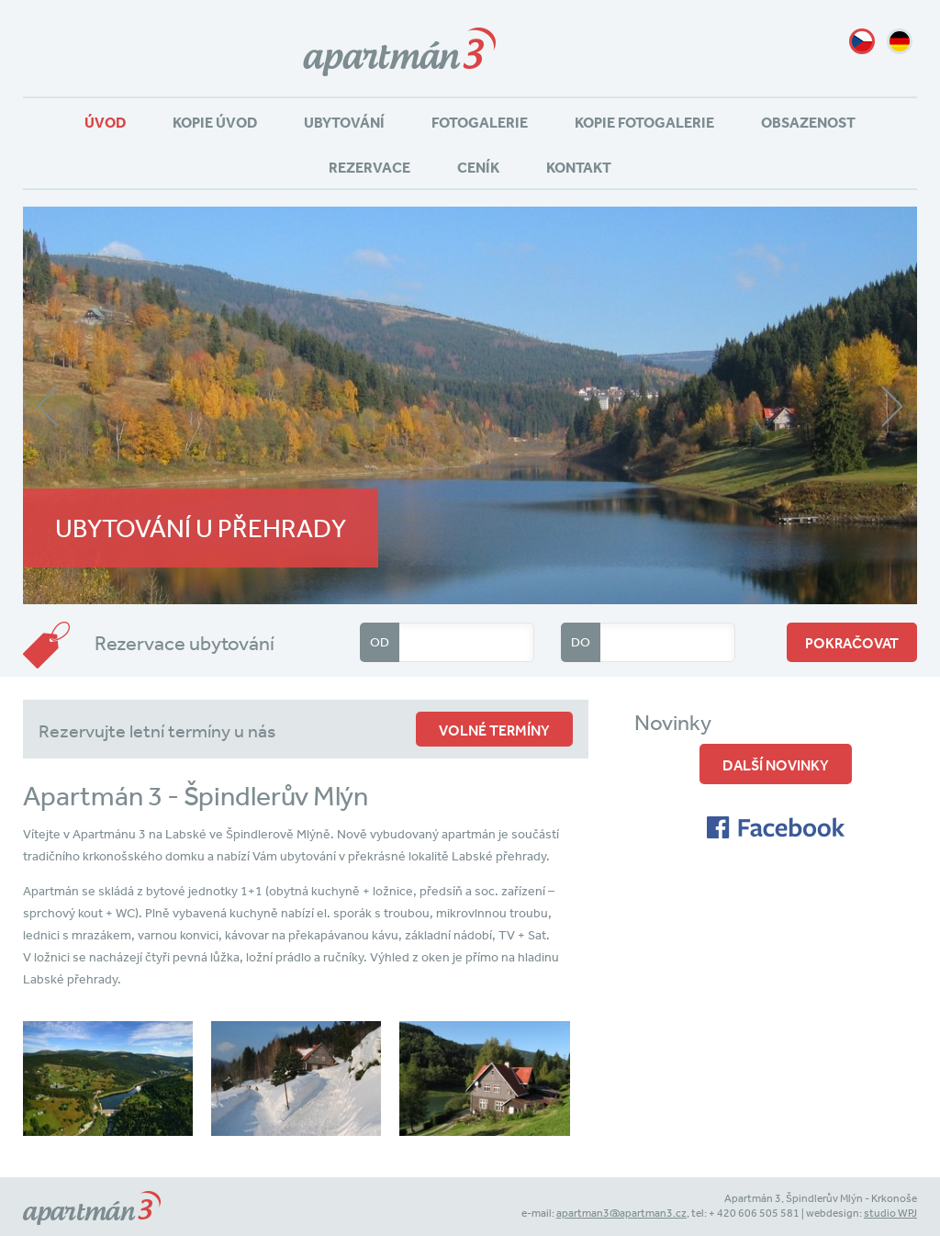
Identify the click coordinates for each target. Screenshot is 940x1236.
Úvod (105, 122)
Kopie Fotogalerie (644, 122)
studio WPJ (890, 1213)
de (899, 41)
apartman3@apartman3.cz (621, 1213)
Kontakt (578, 167)
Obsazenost (808, 122)
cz (862, 41)
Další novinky (775, 765)
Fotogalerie (479, 122)
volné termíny (494, 730)
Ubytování (344, 122)
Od (379, 642)
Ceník (478, 167)
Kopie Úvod (215, 122)
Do (580, 642)
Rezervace (369, 167)
